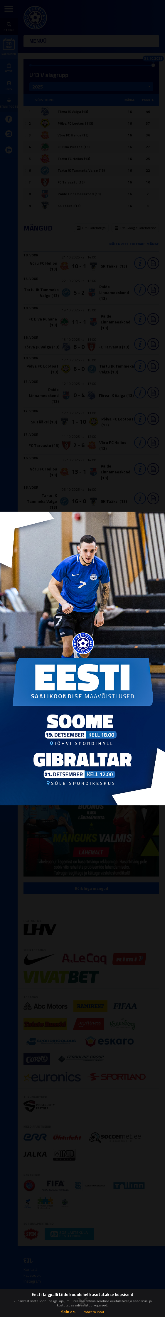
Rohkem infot (93, 1312)
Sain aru (69, 1311)
